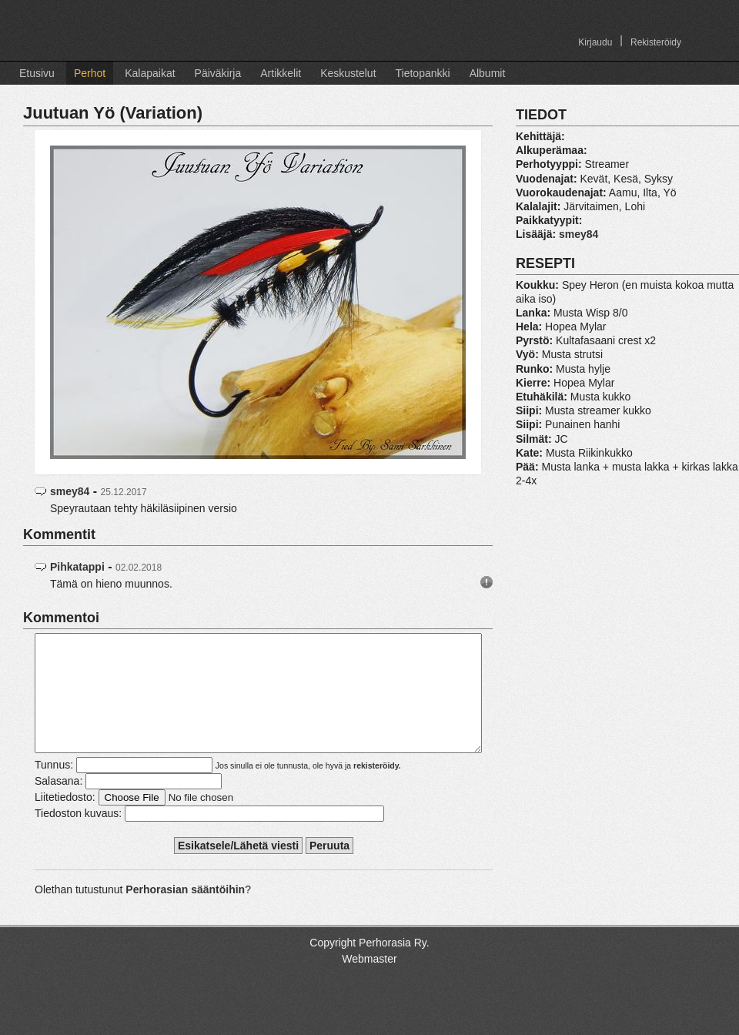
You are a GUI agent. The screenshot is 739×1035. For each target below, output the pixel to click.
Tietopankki (423, 73)
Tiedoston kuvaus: (78, 836)
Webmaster (369, 982)
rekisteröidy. (377, 788)
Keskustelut (348, 73)
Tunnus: (54, 788)
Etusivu (37, 73)
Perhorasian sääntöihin (185, 912)
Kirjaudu (595, 42)
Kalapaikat (150, 73)
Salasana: (58, 804)
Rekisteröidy (655, 42)
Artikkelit (280, 73)
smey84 (69, 491)
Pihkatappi (77, 567)
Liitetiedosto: (65, 820)
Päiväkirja (218, 73)
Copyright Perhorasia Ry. (369, 966)
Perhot (89, 73)
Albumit (488, 73)
